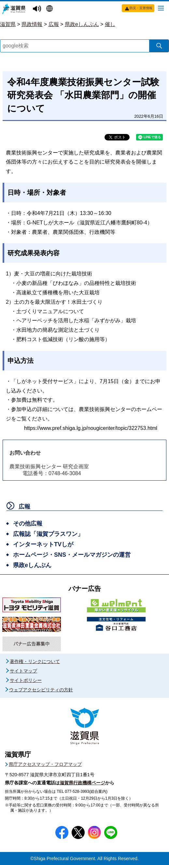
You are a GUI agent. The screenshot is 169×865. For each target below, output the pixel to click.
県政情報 (31, 24)
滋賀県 (8, 24)
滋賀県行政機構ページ (82, 782)
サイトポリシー (26, 680)
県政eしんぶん (82, 24)
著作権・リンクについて (35, 661)
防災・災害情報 (141, 8)
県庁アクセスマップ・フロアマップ (45, 764)
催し (110, 24)
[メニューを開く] (161, 7)
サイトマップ (23, 670)
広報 (54, 24)
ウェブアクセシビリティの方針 (41, 689)
